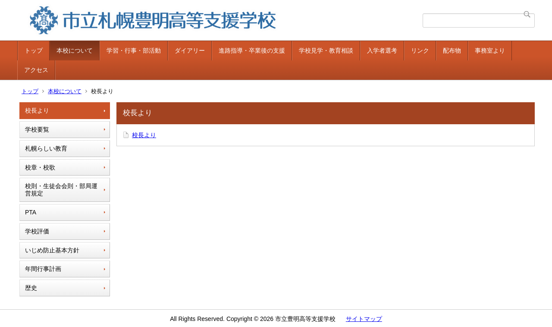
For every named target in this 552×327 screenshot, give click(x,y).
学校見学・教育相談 (326, 50)
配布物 (452, 50)
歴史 (31, 287)
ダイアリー (190, 50)
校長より (37, 110)
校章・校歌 (40, 167)
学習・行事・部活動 (134, 50)
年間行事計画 (43, 268)
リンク (420, 50)
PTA (30, 212)
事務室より (490, 50)
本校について (74, 50)
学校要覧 (37, 129)
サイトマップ (364, 318)
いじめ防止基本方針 (52, 250)
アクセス (36, 69)
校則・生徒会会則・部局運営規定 (61, 189)
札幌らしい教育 (46, 148)
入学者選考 (382, 50)
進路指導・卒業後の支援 (252, 50)
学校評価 (37, 231)
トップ (34, 50)
